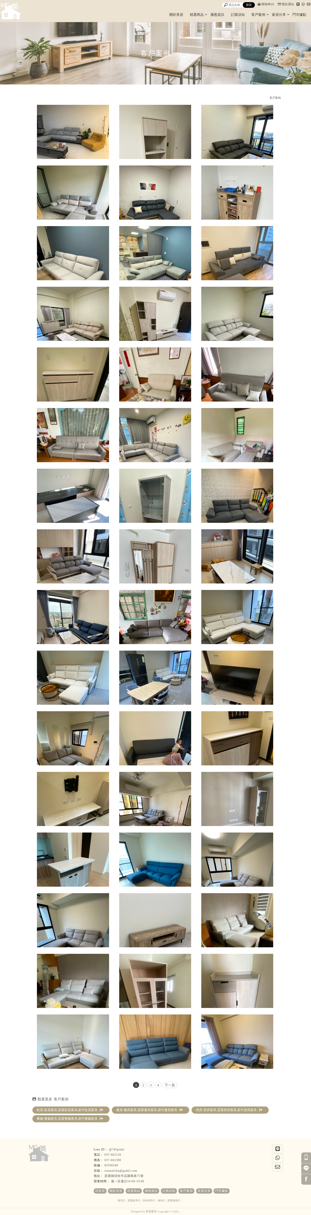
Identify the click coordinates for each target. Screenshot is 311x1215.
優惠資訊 (217, 14)
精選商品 (197, 14)
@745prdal (116, 1149)
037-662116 (113, 1154)
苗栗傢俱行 (173, 1200)
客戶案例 (258, 14)
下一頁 (170, 1085)
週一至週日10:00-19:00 (127, 1181)
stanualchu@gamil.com (121, 1170)
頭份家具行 (149, 1200)
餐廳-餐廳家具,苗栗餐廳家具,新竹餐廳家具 (70, 1118)
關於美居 (176, 14)
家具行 (121, 1200)
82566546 (111, 1165)
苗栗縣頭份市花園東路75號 (124, 1176)
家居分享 (279, 14)
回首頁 (100, 1190)
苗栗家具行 (134, 1200)
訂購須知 (238, 14)
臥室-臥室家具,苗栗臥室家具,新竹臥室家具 (70, 1110)
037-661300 (113, 1160)
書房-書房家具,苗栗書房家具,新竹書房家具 (149, 1110)
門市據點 (299, 14)
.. (179, 1211)
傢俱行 (161, 1200)
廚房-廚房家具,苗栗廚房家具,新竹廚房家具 (229, 1110)
